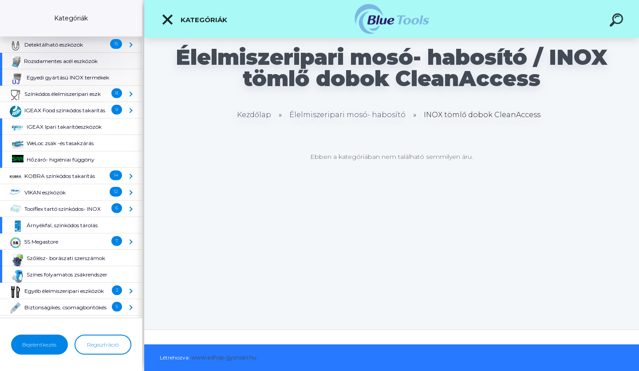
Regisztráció (102, 344)
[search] (618, 21)
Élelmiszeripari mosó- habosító (347, 115)
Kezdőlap (254, 115)
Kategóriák (194, 19)
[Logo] (392, 19)
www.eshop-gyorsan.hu (223, 357)
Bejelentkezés (39, 344)
